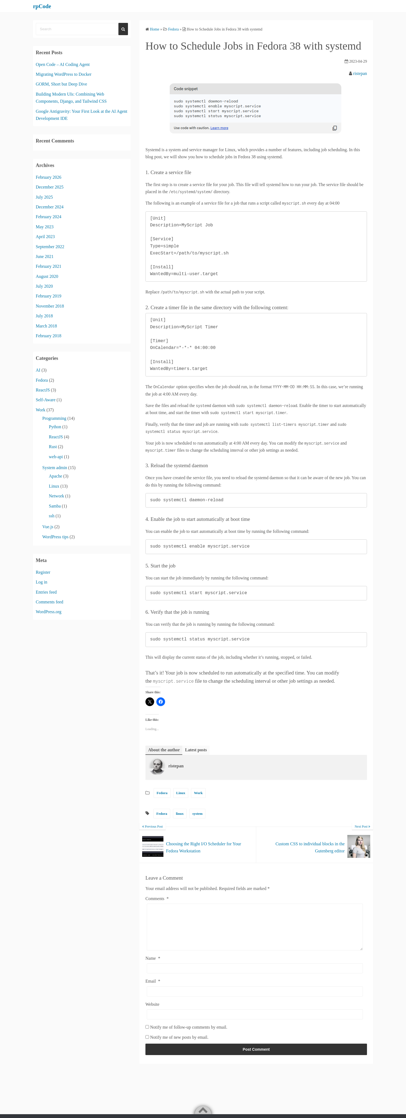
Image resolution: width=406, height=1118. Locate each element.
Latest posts (197, 750)
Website (152, 1012)
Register (43, 572)
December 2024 (50, 207)
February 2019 (48, 296)
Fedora (162, 793)
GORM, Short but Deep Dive (61, 84)
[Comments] (255, 931)
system (197, 814)
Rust (53, 446)
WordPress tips (55, 536)
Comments (157, 898)
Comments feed (49, 602)
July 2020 (44, 286)
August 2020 (47, 276)
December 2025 (50, 187)
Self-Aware (45, 399)
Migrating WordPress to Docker (63, 74)
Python (55, 426)
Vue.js (47, 526)
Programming (54, 418)
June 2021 (44, 256)
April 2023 (45, 236)
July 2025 (44, 197)
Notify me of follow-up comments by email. (188, 1035)
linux (180, 814)
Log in (41, 582)
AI (38, 370)
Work (198, 793)
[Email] (255, 1000)
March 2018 (46, 326)
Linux (180, 793)
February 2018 (48, 335)
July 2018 (44, 316)
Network (56, 496)
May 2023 (44, 226)
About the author (164, 750)
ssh (51, 516)
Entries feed (46, 592)
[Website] (255, 1023)
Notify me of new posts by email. (179, 1045)
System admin (54, 467)
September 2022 (50, 246)
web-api (56, 456)
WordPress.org (48, 611)
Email (152, 989)
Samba (55, 506)
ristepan (360, 73)
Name (152, 966)
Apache (55, 476)
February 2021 (48, 266)
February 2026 (48, 177)
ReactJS (43, 390)
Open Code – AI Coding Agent (63, 64)
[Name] (255, 977)
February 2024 (48, 216)
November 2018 (50, 306)
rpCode (43, 6)
